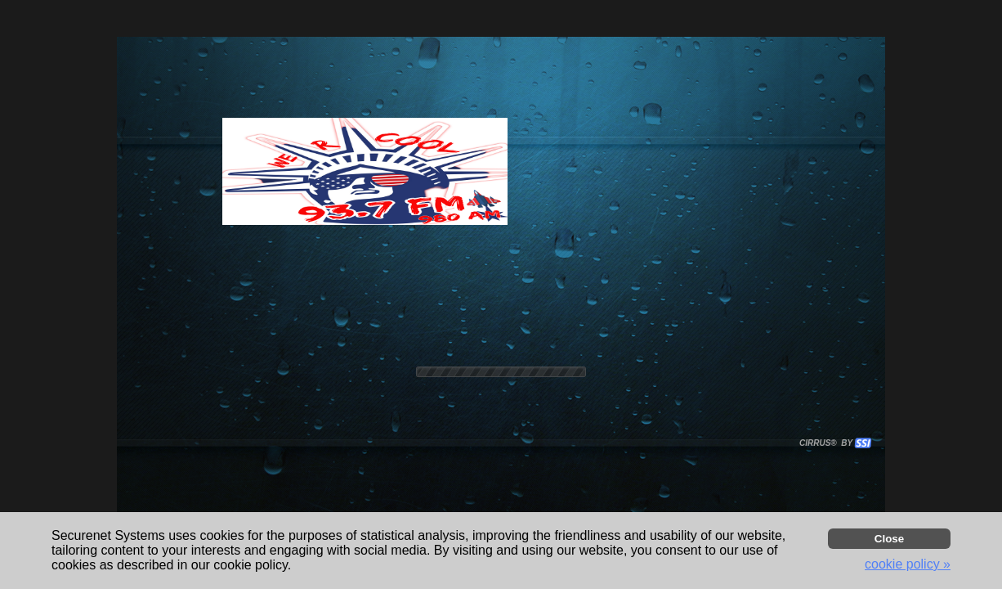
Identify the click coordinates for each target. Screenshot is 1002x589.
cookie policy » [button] (908, 564)
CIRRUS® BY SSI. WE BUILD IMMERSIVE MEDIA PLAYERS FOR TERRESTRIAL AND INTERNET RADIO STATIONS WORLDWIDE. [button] (828, 442)
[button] (863, 443)
